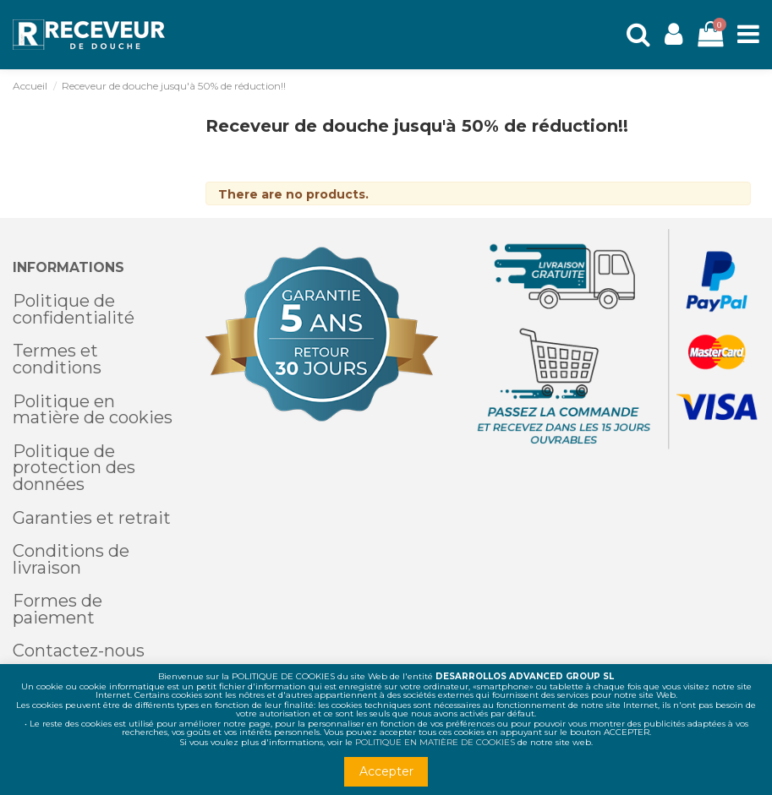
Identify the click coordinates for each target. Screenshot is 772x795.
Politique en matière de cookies (92, 409)
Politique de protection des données (74, 467)
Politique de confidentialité (73, 309)
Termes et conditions (57, 359)
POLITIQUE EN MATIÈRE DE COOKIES (435, 742)
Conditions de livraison (71, 559)
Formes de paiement (57, 609)
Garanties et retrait (92, 518)
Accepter (386, 771)
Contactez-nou (74, 650)
